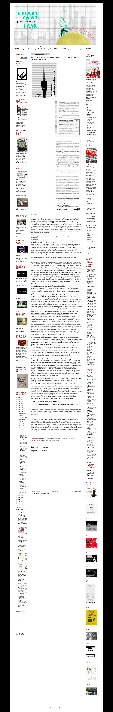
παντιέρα (89, 239)
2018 (19, 403)
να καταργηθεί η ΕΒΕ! (26, 566)
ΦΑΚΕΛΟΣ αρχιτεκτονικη (68, 49)
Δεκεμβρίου (22, 413)
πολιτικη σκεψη (90, 136)
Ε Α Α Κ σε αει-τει (50, 46)
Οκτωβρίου (22, 417)
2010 (19, 501)
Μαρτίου (21, 430)
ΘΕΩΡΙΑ (17, 49)
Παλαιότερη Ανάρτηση (76, 491)
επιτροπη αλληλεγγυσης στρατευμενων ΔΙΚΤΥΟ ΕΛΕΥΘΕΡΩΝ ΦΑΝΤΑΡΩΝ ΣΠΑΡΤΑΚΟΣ (90, 474)
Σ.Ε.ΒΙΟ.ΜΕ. (90, 436)
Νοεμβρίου (22, 415)
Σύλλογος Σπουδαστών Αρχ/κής (42, 49)
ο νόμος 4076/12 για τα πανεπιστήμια (91, 217)
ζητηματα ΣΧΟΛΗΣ (56, 440)
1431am (89, 253)
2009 (19, 503)
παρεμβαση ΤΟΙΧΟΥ (85, 49)
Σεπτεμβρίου (22, 419)
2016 (19, 407)
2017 (19, 405)
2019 (19, 401)
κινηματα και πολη (91, 132)
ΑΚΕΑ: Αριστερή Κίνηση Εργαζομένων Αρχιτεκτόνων (91, 388)
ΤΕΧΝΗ (56, 49)
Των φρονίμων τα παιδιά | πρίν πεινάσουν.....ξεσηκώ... (23, 450)
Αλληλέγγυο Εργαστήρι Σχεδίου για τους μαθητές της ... (22, 464)
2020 (19, 399)
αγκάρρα (89, 235)
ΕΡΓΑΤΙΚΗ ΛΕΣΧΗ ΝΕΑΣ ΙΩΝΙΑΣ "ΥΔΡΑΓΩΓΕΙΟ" (91, 315)
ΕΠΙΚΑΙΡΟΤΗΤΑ (83, 46)
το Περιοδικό (90, 230)
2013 (19, 495)
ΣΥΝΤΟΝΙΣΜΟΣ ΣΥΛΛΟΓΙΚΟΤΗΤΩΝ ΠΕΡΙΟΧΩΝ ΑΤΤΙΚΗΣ (91, 288)
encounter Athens (91, 243)
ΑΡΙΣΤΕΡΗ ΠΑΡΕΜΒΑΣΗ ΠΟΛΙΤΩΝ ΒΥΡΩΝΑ (91, 337)
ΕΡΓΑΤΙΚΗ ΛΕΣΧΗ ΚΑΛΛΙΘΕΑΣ (91, 304)
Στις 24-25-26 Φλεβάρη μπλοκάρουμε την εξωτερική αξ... (23, 456)
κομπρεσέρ (89, 237)
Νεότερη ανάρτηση (36, 491)
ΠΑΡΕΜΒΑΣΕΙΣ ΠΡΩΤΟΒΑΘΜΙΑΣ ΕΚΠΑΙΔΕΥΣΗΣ (91, 446)
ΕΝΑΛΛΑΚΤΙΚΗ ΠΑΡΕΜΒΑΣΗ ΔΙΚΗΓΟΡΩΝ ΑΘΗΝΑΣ (90, 450)
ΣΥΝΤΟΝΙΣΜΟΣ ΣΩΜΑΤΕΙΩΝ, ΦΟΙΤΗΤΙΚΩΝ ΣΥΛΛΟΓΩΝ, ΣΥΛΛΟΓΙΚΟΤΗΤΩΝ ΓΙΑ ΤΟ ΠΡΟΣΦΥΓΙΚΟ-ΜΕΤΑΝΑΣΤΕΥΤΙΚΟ (91, 274)
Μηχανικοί (25, 49)
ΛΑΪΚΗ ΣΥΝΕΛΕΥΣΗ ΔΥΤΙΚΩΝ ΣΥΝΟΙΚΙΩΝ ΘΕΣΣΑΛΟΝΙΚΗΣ (91, 282)
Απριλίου (21, 428)
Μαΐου (20, 425)
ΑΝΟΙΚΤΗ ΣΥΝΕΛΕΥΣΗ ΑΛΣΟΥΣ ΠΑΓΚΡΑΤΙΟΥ (90, 326)
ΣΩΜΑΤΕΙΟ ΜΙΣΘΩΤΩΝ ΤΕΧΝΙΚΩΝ (90, 424)
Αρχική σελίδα (55, 491)
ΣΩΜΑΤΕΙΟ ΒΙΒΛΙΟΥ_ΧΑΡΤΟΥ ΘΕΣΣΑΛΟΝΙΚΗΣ (91, 433)
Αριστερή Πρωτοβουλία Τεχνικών (90, 377)
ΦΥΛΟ (88, 125)
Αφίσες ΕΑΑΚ (90, 203)
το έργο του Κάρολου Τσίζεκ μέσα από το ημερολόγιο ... (23, 484)
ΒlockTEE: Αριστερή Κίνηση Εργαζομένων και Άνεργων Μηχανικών (91, 382)
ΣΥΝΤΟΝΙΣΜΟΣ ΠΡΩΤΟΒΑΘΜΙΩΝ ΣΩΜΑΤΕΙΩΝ (91, 420)
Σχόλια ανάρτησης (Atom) (43, 493)
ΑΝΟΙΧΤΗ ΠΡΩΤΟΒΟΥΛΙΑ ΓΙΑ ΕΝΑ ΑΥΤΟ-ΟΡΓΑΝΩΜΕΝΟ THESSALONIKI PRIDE (91, 295)
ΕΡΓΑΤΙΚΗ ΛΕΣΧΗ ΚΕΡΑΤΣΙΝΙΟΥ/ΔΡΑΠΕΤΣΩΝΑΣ (91, 311)
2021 (19, 397)
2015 (19, 409)
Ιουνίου (21, 423)
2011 (19, 499)
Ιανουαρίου (22, 492)
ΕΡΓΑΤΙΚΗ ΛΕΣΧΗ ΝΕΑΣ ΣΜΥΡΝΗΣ (91, 301)
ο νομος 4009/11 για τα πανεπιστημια (91, 220)
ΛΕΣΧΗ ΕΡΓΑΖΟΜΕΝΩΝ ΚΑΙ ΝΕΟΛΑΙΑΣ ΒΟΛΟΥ (91, 320)
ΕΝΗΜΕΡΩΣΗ (72, 46)
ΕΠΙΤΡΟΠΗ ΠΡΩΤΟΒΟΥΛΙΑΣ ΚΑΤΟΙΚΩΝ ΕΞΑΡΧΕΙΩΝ (91, 348)
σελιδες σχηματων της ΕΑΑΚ (91, 209)
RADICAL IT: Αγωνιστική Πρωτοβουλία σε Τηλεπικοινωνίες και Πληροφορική (91, 406)
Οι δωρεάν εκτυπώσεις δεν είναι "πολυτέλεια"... (23, 470)
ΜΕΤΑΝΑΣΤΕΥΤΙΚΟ (91, 117)
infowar (88, 232)
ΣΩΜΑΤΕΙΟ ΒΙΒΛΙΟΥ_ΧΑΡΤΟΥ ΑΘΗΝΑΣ (91, 428)
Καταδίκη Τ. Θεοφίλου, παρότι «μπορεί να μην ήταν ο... (22, 477)
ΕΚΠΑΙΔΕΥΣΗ (63, 46)
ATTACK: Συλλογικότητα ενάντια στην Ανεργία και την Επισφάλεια (90, 395)
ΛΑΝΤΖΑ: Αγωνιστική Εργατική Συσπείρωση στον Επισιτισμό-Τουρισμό (91, 413)
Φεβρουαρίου (22, 432)
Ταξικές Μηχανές (91, 234)
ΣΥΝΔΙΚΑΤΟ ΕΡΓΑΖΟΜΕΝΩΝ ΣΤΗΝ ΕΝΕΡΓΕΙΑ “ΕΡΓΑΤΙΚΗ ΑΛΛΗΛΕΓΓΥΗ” (91, 440)
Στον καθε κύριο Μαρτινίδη (21, 513)
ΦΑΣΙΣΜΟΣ (89, 124)
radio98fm (89, 252)
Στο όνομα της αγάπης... (22, 489)
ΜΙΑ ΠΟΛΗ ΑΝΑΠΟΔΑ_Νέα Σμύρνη (91, 353)
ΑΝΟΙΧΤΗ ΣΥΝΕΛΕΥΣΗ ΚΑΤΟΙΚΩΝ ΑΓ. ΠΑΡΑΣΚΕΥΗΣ (90, 331)
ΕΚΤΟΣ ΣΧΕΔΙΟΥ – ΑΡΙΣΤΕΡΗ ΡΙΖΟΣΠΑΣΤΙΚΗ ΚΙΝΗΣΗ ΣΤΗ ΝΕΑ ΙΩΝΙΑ (91, 342)
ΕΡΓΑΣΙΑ (92, 46)
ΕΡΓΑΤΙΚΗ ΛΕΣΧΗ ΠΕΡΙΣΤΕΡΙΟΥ (91, 307)
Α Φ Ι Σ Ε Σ (19, 46)
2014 (19, 411)
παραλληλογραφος (91, 241)
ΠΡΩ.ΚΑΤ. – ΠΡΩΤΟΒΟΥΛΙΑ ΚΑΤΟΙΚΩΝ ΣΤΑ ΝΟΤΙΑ (90, 358)
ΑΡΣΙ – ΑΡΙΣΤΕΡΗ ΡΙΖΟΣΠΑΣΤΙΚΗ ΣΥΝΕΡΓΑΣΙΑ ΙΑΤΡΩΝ (91, 456)
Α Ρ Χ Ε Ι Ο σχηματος (33, 46)
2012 (19, 497)
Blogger (61, 707)
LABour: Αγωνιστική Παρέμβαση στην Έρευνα (91, 400)
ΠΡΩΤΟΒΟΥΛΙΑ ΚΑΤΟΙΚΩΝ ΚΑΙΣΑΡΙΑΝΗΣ (90, 363)
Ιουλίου (21, 421)
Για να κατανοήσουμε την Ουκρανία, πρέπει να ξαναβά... (23, 443)
